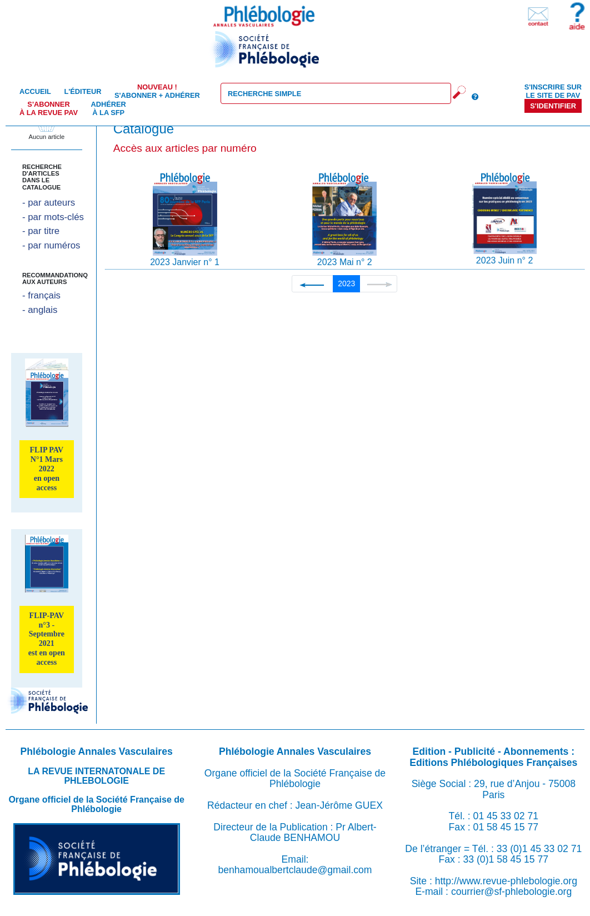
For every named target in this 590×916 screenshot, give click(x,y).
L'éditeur (82, 91)
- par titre (40, 231)
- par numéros (51, 245)
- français (41, 295)
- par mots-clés (53, 217)
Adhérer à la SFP (108, 108)
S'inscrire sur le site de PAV (553, 91)
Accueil (35, 91)
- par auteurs (48, 202)
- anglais (39, 310)
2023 (346, 283)
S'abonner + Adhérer (157, 91)
